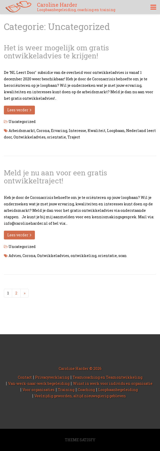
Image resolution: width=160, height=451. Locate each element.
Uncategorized (22, 121)
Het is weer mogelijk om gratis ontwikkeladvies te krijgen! (56, 51)
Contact (25, 377)
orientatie (56, 137)
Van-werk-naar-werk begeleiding (39, 383)
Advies (15, 255)
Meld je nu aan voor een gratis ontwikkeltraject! (55, 176)
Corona (42, 130)
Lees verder (19, 109)
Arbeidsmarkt (22, 130)
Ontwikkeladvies (29, 137)
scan (122, 255)
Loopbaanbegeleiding (118, 389)
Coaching (86, 389)
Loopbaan (116, 130)
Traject (73, 137)
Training (66, 389)
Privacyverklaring (52, 377)
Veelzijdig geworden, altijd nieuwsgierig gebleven (80, 395)
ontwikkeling (83, 255)
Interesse (77, 130)
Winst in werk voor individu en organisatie (113, 383)
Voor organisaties (38, 389)
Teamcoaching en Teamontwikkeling (107, 377)
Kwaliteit (96, 130)
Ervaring (59, 130)
